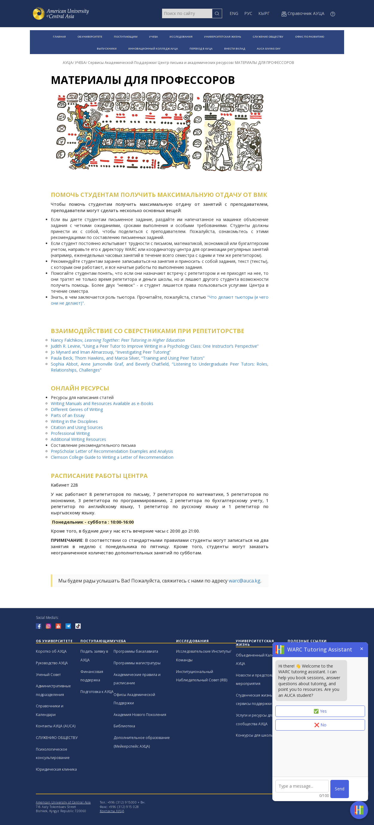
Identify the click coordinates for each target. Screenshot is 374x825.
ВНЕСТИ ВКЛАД (234, 48)
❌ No (320, 725)
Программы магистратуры (137, 662)
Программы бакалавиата (136, 651)
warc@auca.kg (244, 580)
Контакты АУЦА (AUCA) (55, 726)
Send (339, 789)
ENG (234, 13)
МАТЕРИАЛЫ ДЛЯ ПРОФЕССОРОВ (264, 62)
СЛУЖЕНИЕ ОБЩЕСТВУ (268, 37)
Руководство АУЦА (52, 662)
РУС (248, 13)
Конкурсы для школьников (260, 735)
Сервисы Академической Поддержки (122, 62)
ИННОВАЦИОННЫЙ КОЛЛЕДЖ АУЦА (153, 48)
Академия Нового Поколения (140, 714)
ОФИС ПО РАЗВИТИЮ (309, 37)
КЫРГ (264, 13)
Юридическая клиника (56, 769)
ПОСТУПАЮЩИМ (126, 37)
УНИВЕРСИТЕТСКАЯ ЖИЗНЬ (222, 37)
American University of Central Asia (63, 802)
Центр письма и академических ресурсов (195, 62)
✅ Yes (320, 711)
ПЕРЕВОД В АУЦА (201, 48)
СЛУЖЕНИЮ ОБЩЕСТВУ (56, 737)
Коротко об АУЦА (51, 651)
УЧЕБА (153, 37)
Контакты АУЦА (112, 811)
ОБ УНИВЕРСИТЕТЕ (89, 37)
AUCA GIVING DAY (268, 48)
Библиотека (124, 726)
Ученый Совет (48, 674)
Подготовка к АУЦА (97, 691)
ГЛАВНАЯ (59, 37)
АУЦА (68, 62)
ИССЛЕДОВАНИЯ (181, 37)
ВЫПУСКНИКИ (107, 48)
